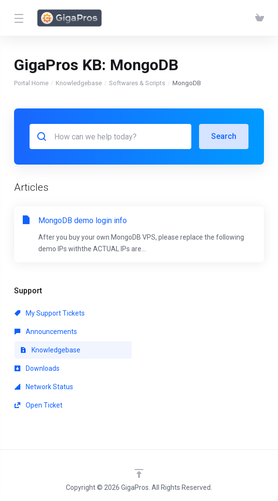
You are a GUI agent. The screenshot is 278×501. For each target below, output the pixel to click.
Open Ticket (38, 405)
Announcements (46, 331)
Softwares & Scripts (137, 83)
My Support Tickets (50, 313)
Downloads (37, 368)
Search (223, 136)
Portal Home (31, 83)
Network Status (44, 387)
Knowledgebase (79, 83)
